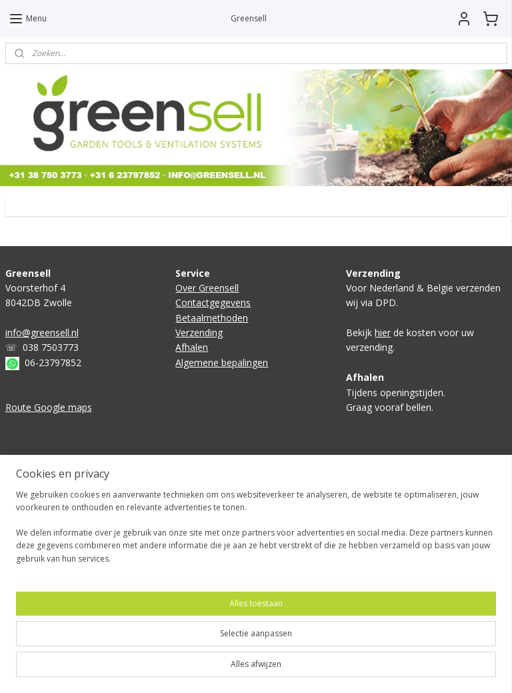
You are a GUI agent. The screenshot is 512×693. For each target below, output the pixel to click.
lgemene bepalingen (224, 362)
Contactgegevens (213, 302)
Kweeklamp (30, 499)
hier (383, 332)
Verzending (199, 332)
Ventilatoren (31, 529)
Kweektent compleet (50, 514)
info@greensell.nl (42, 332)
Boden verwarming (46, 484)
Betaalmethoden (211, 317)
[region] (168, 633)
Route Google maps (48, 407)
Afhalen (191, 347)
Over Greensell (207, 287)
